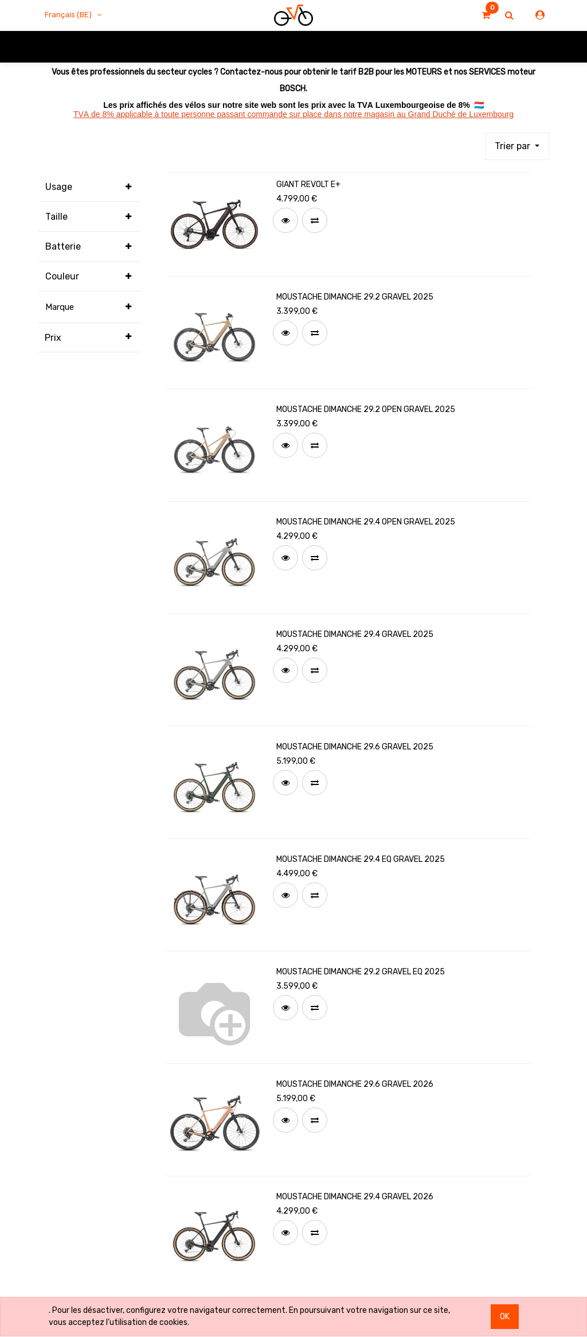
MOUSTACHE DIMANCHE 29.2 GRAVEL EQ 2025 (360, 972)
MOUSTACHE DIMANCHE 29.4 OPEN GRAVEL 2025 (365, 522)
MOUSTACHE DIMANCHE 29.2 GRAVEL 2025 (354, 297)
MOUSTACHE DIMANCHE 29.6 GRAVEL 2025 (354, 747)
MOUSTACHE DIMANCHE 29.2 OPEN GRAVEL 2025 (365, 409)
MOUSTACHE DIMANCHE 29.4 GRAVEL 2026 (354, 1197)
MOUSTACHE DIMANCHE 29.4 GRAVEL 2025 (354, 634)
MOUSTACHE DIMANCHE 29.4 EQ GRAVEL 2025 (360, 859)
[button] (517, 146)
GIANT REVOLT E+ (308, 184)
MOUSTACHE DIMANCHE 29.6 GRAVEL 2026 (354, 1084)
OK (505, 1317)
